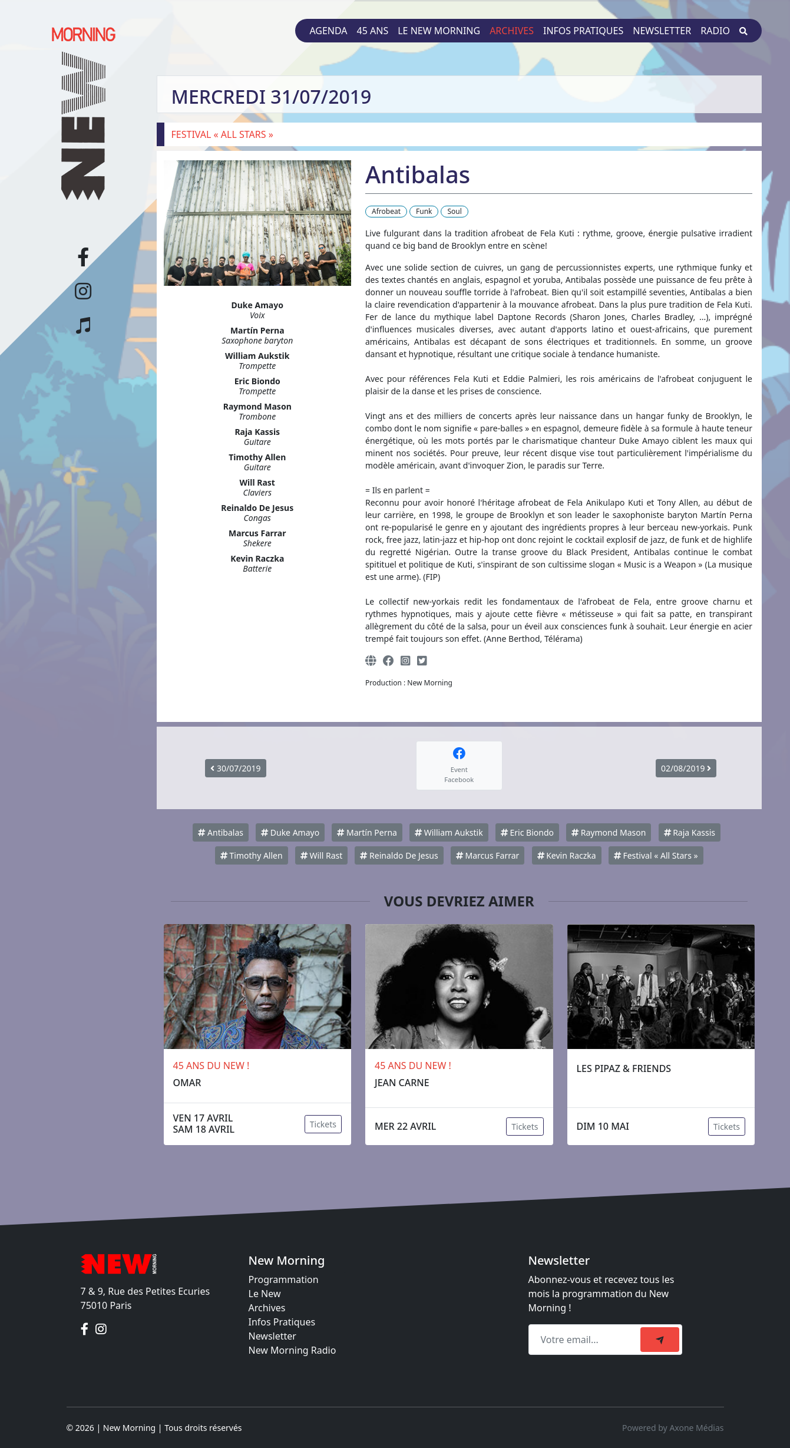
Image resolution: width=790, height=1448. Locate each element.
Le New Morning (439, 30)
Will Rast (321, 855)
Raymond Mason (608, 832)
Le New (265, 1293)
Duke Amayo (290, 832)
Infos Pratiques (282, 1321)
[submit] (659, 1339)
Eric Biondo (527, 832)
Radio (715, 30)
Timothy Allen (251, 855)
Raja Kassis (690, 832)
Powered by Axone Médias (672, 1427)
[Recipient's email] (586, 1339)
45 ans (373, 30)
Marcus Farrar (487, 855)
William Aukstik (449, 832)
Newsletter (662, 30)
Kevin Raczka (566, 855)
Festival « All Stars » (656, 855)
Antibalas (220, 832)
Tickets (323, 1124)
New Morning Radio (292, 1350)
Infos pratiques (583, 30)
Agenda (328, 30)
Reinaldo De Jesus (399, 855)
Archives (512, 30)
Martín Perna (367, 832)
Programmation (284, 1279)
